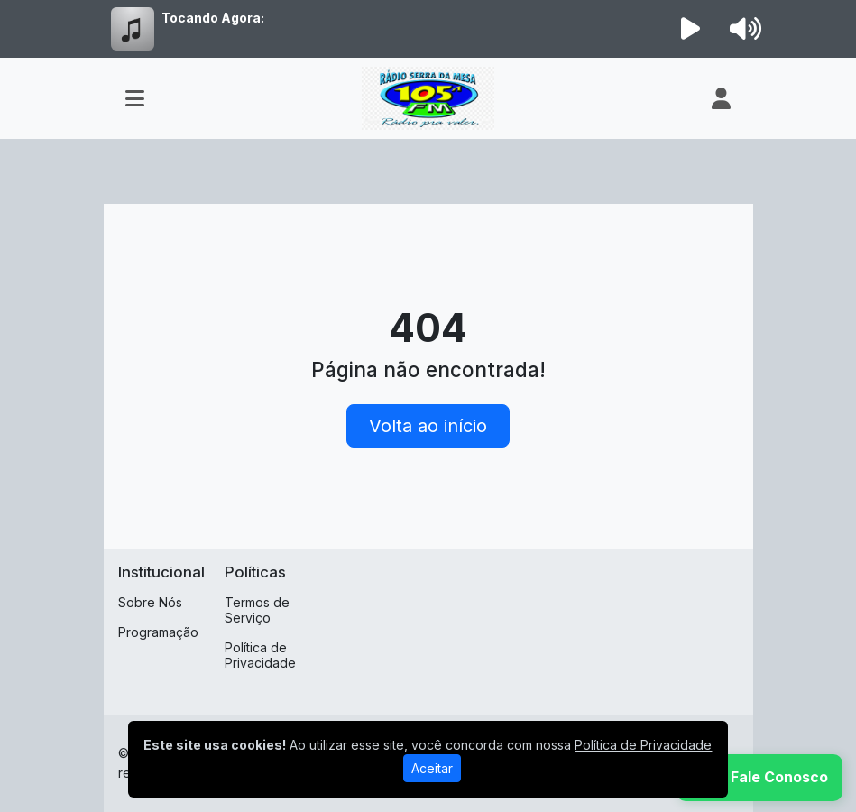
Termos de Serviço (257, 610)
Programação (158, 632)
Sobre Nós (150, 602)
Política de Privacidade (260, 655)
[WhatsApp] (759, 777)
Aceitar (432, 768)
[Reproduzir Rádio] (690, 29)
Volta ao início (428, 426)
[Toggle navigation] (135, 98)
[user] (721, 98)
